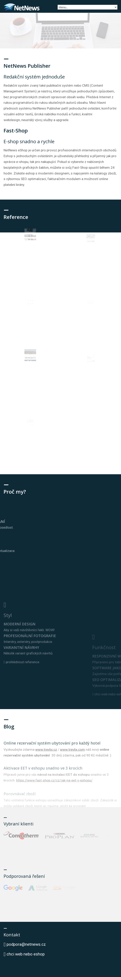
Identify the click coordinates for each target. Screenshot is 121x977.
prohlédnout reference (21, 688)
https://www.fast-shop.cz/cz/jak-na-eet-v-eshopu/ (54, 788)
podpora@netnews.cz (26, 944)
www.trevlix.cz (46, 757)
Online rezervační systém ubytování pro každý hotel (52, 751)
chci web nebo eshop (24, 954)
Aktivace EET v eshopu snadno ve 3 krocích (43, 775)
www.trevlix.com (72, 757)
